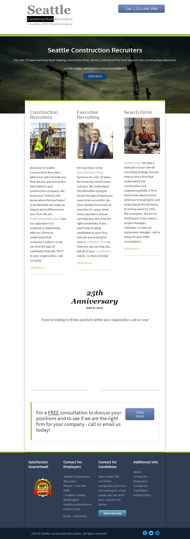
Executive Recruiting (88, 114)
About (137, 472)
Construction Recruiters (44, 114)
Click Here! (95, 76)
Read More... (39, 267)
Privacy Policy (142, 495)
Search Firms (138, 112)
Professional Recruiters (45, 219)
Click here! (80, 516)
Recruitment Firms (95, 242)
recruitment (103, 251)
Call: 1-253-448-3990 (141, 8)
